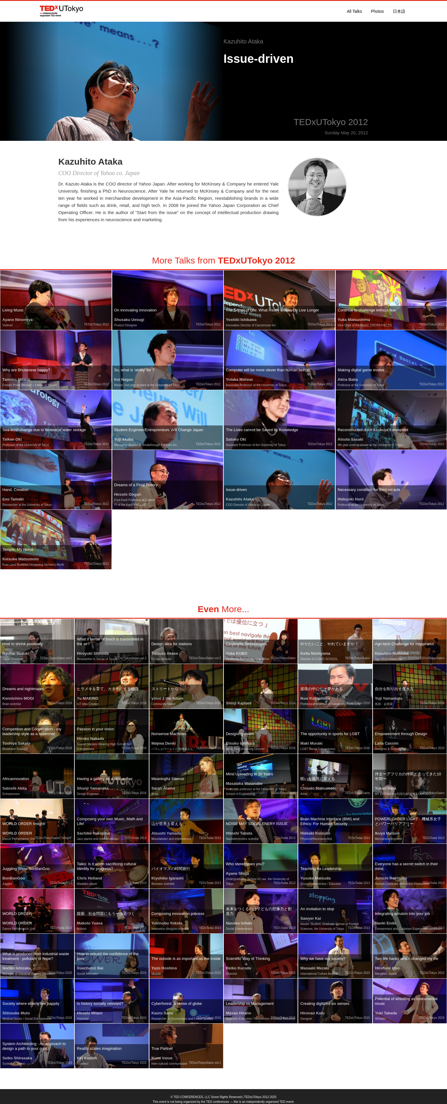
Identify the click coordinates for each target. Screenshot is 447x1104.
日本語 (399, 11)
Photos (377, 11)
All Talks (354, 11)
